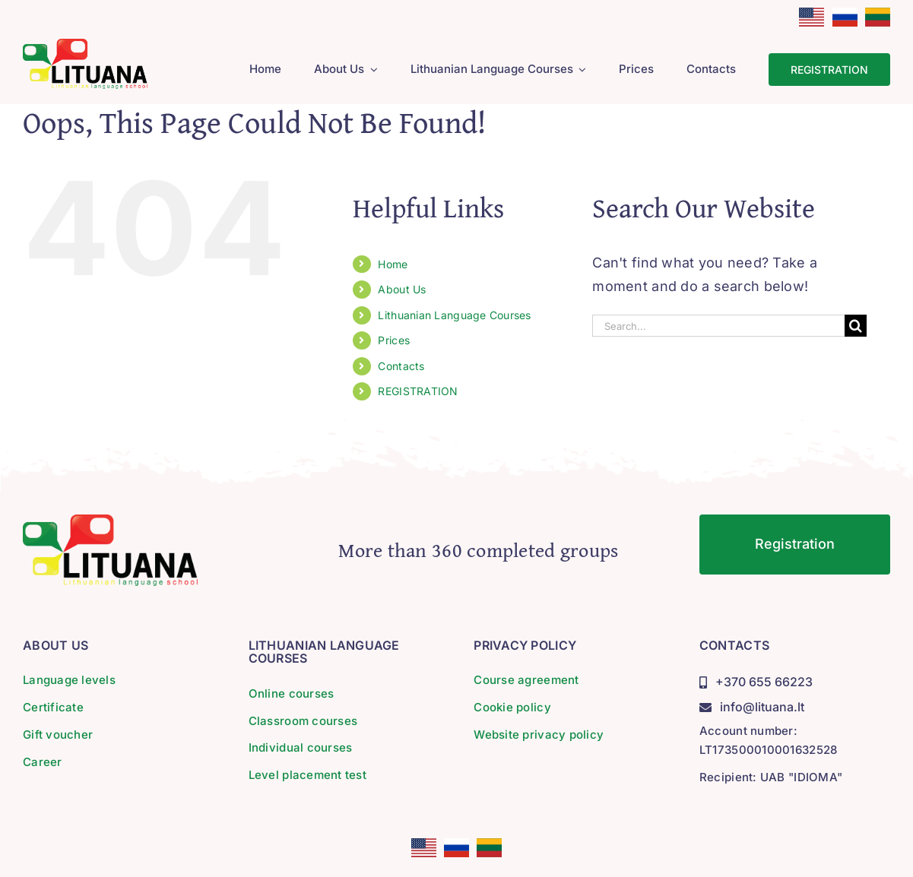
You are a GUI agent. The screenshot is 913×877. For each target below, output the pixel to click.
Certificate (53, 707)
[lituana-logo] (85, 45)
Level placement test (307, 775)
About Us (402, 289)
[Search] (856, 326)
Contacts (401, 365)
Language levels (69, 680)
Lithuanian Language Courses (454, 315)
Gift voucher (58, 734)
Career (42, 762)
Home (392, 264)
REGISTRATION (418, 391)
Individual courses (301, 747)
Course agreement (526, 680)
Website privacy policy (539, 734)
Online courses (291, 693)
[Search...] (718, 326)
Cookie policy (512, 707)
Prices (394, 340)
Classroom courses (303, 721)
